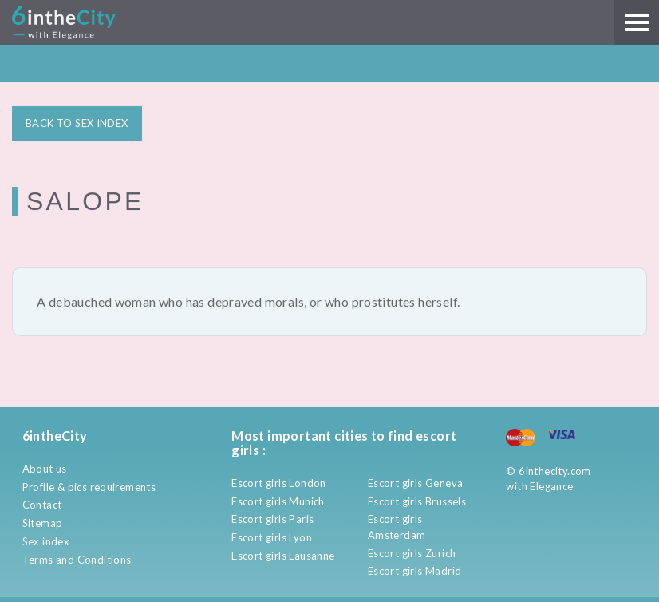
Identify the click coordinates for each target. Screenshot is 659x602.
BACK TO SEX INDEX (77, 122)
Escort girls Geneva (415, 483)
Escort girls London (278, 483)
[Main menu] (636, 22)
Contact (42, 504)
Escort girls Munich (277, 501)
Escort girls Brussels (417, 501)
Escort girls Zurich (412, 553)
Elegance (551, 486)
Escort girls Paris (272, 519)
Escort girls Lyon (271, 537)
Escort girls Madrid (414, 570)
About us (44, 468)
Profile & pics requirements (89, 487)
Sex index (46, 541)
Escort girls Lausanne (282, 555)
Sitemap (42, 523)
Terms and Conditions (77, 559)
